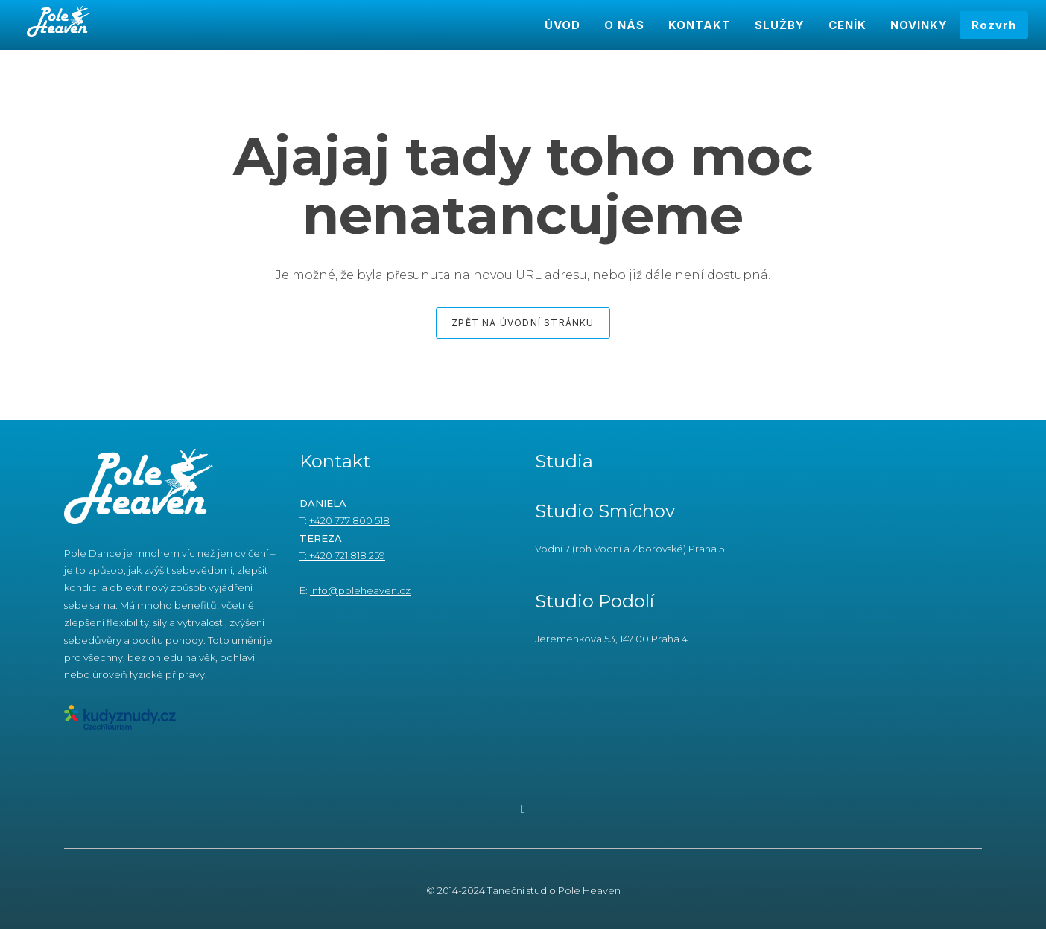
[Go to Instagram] (523, 809)
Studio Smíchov (605, 511)
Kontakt (334, 461)
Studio (566, 601)
